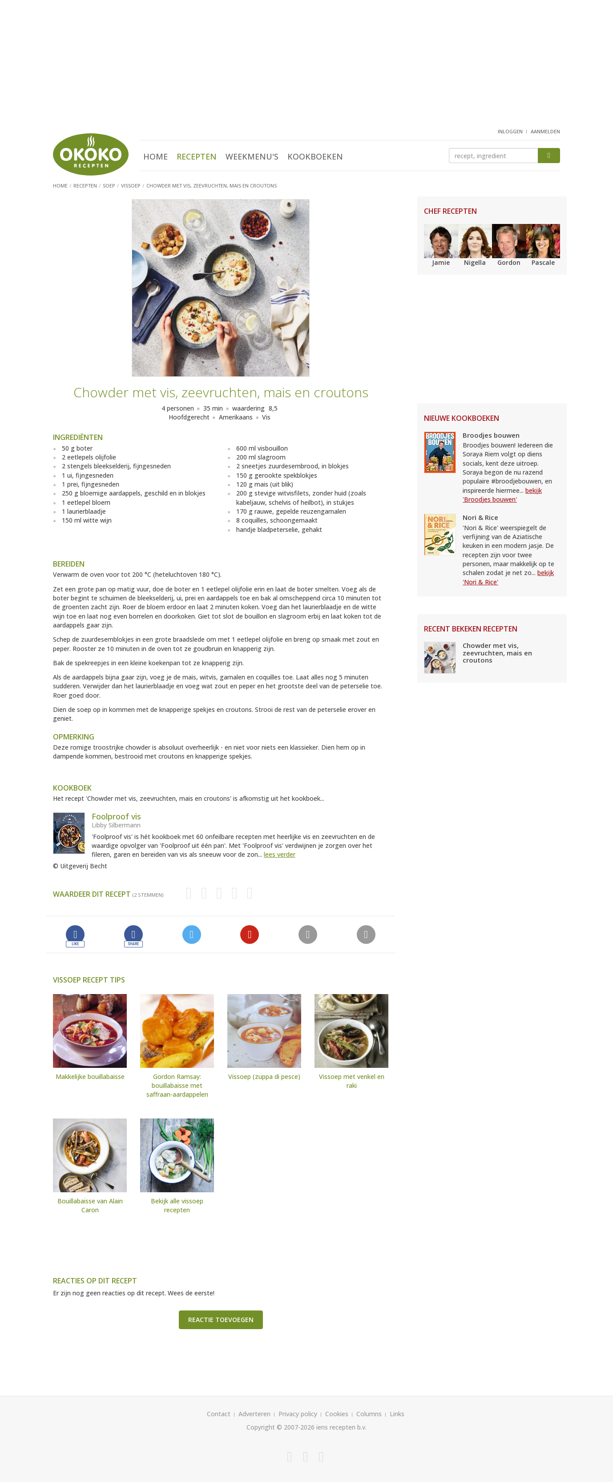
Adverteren (254, 1414)
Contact (218, 1414)
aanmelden (545, 131)
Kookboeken (315, 156)
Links (397, 1414)
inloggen (510, 131)
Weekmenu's (252, 156)
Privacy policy (297, 1414)
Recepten (197, 156)
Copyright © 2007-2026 (280, 1427)
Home (155, 156)
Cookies (336, 1414)
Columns (369, 1414)
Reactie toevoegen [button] (221, 1319)
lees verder (279, 854)
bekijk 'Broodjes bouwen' (502, 494)
